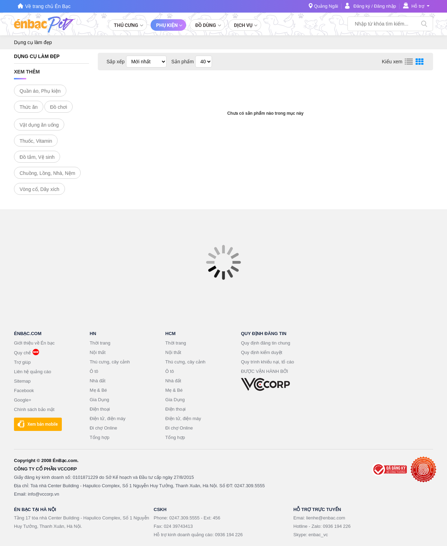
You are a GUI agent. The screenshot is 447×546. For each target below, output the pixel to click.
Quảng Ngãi (326, 6)
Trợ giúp (22, 362)
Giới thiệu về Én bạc (34, 343)
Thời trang (100, 343)
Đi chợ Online (103, 428)
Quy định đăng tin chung (265, 343)
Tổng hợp (99, 437)
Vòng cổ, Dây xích (39, 189)
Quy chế (22, 352)
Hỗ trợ (417, 6)
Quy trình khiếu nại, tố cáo (267, 361)
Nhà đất (97, 380)
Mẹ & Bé (98, 390)
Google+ (22, 400)
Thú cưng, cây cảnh (110, 361)
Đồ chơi (58, 107)
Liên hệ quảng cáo (32, 371)
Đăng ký (361, 6)
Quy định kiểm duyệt (261, 352)
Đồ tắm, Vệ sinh (37, 157)
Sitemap (22, 381)
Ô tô (94, 371)
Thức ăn (29, 107)
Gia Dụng (99, 399)
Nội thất (97, 352)
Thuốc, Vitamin (36, 141)
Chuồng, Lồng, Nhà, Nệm (47, 173)
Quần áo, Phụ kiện (40, 91)
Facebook (24, 390)
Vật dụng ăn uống (39, 125)
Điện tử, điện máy (107, 418)
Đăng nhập (385, 6)
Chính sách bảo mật (34, 409)
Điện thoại (100, 409)
